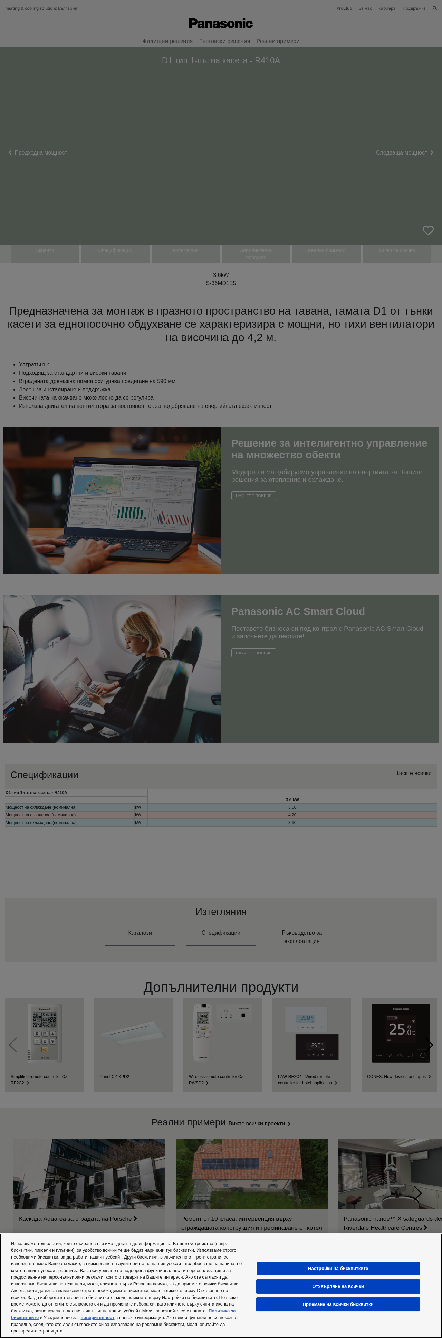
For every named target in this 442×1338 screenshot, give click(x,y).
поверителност (98, 1317)
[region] (221, 1285)
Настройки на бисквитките (338, 1268)
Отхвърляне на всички (338, 1286)
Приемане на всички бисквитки (338, 1304)
